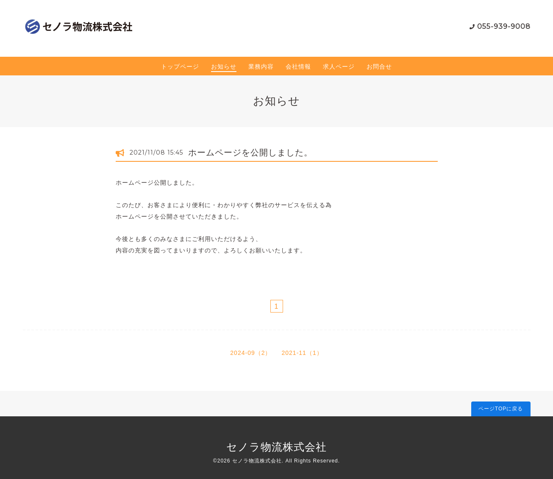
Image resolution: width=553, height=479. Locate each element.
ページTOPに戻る (500, 409)
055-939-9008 (504, 26)
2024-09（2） (250, 352)
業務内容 (261, 66)
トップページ (180, 66)
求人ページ (339, 66)
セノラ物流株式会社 (276, 447)
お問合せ (379, 66)
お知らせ (223, 66)
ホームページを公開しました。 (250, 152)
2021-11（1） (302, 352)
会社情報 (298, 66)
